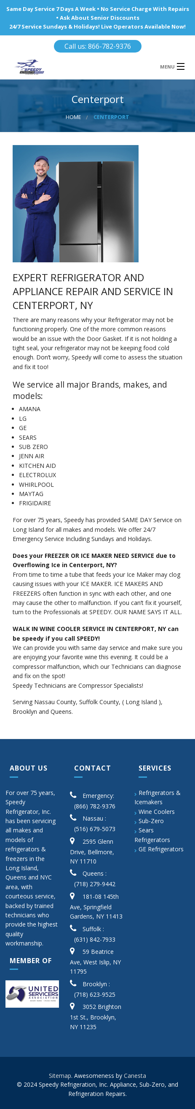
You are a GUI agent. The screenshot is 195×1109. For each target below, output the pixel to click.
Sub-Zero (151, 821)
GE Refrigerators (161, 849)
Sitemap (60, 1076)
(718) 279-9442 (94, 884)
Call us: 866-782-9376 (97, 46)
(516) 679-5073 (94, 829)
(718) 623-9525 (94, 994)
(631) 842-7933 (94, 939)
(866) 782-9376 (94, 806)
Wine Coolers (157, 812)
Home (73, 117)
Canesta (135, 1076)
